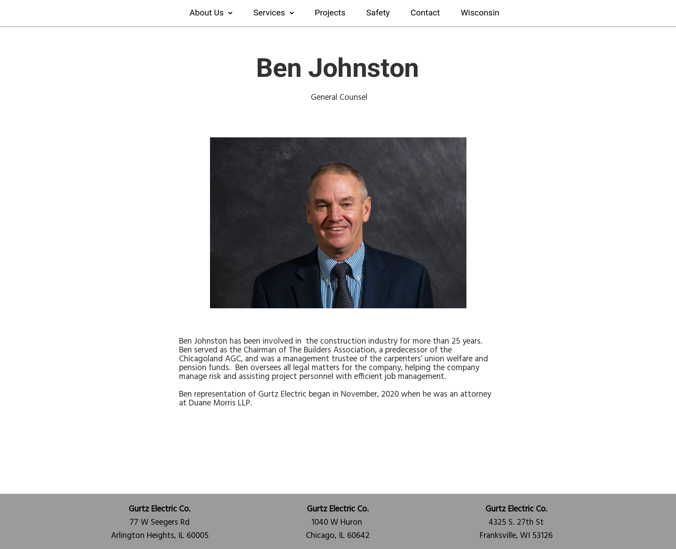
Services (269, 13)
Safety (378, 13)
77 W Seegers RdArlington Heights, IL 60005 (160, 522)
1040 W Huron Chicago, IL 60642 (338, 522)
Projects (330, 13)
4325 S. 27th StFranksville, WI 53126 (516, 522)
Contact (425, 13)
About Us (207, 13)
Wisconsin (480, 13)
